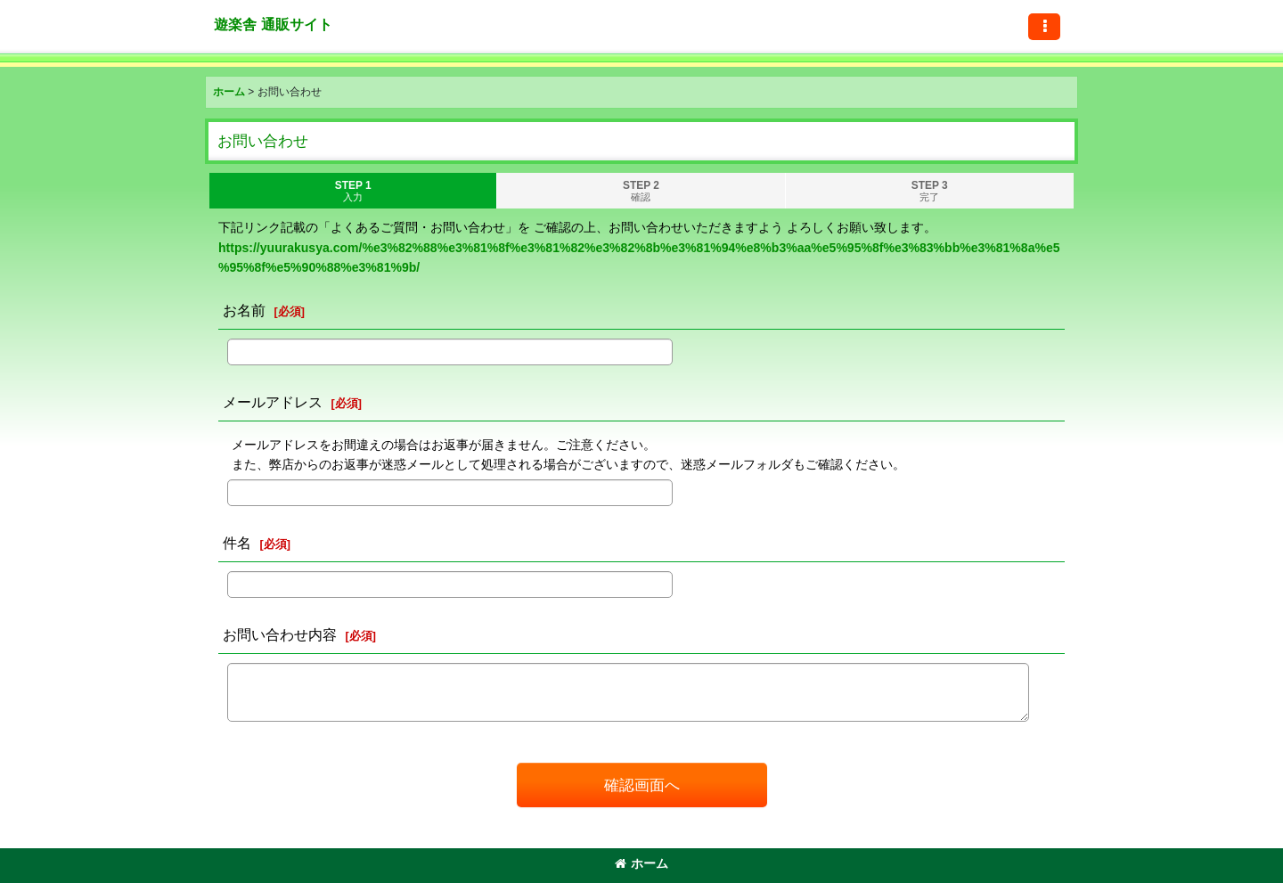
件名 (237, 543)
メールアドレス (273, 402)
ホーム (641, 863)
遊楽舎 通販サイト (273, 24)
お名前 (244, 310)
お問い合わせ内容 (280, 634)
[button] (1044, 26)
